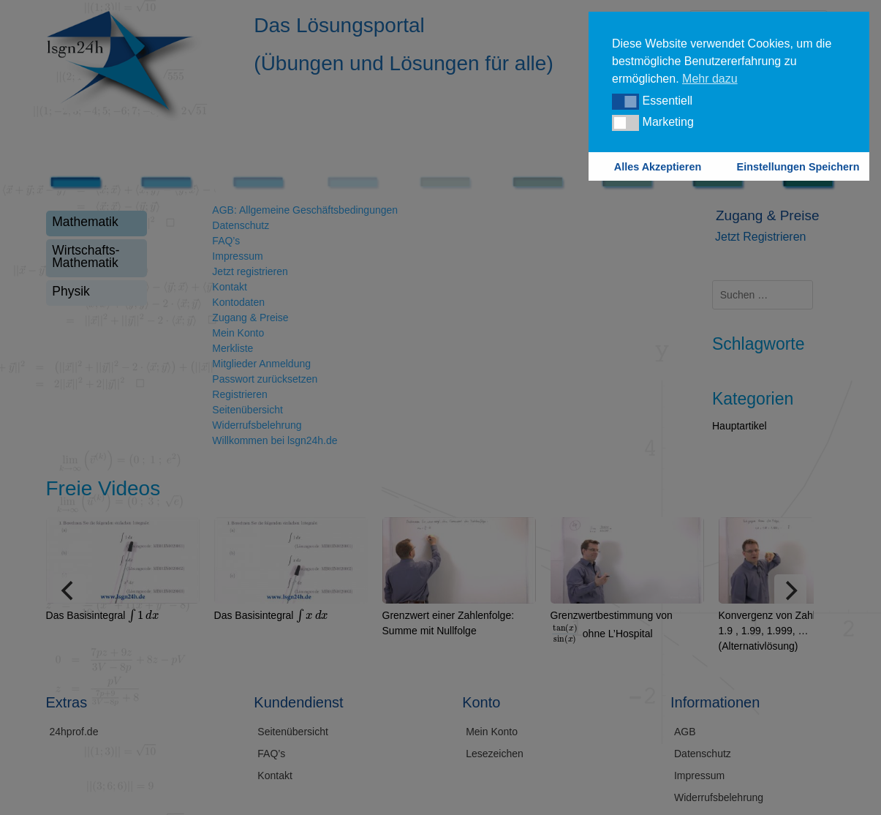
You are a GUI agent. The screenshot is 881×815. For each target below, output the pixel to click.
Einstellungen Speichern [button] (798, 167)
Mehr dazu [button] (710, 78)
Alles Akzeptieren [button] (657, 167)
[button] (625, 102)
